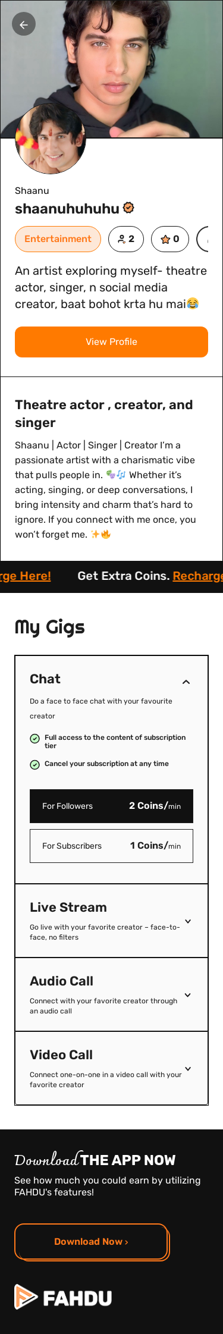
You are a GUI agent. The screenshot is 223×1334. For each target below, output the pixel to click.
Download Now (91, 1241)
